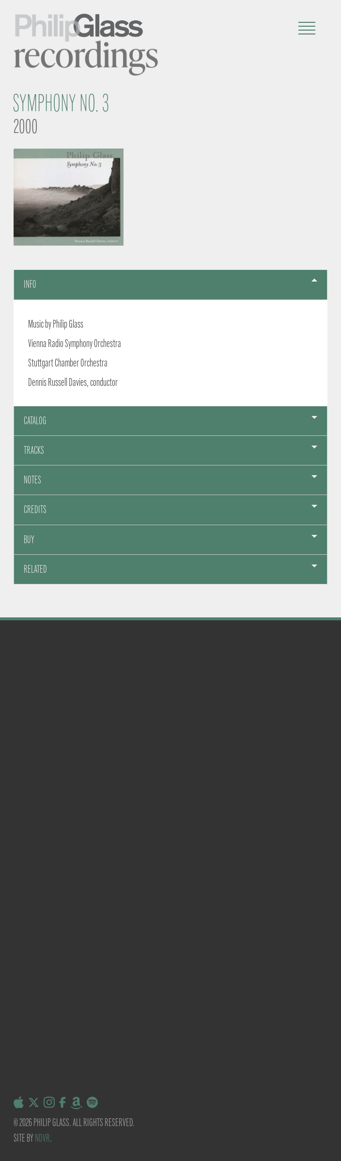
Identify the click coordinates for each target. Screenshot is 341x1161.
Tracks (34, 450)
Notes (32, 480)
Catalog (35, 421)
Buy (29, 539)
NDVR (42, 1138)
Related (35, 569)
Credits (35, 509)
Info (30, 284)
